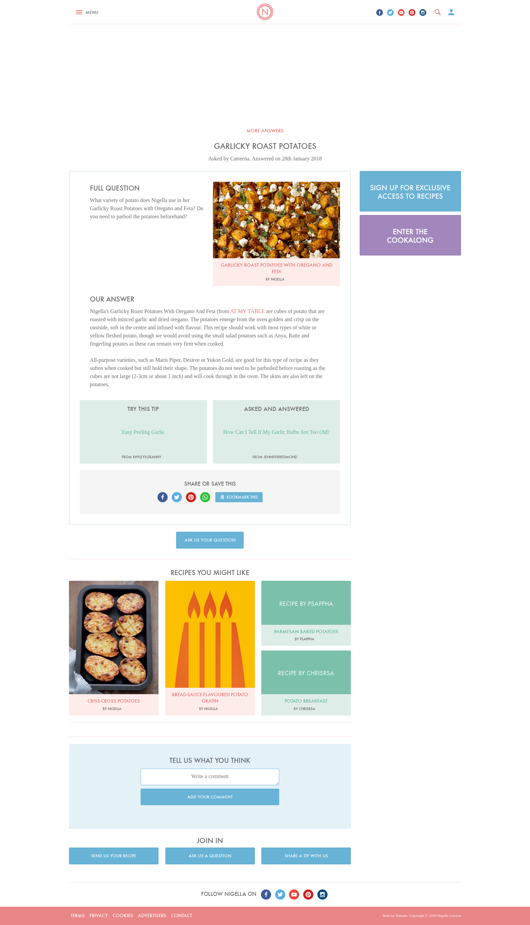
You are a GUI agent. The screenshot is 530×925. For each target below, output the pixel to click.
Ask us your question (210, 540)
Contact (181, 915)
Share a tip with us (306, 856)
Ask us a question (210, 856)
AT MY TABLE (247, 311)
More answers (265, 131)
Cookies (123, 915)
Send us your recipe (113, 856)
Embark (401, 915)
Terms (78, 915)
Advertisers (152, 915)
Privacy (99, 915)
